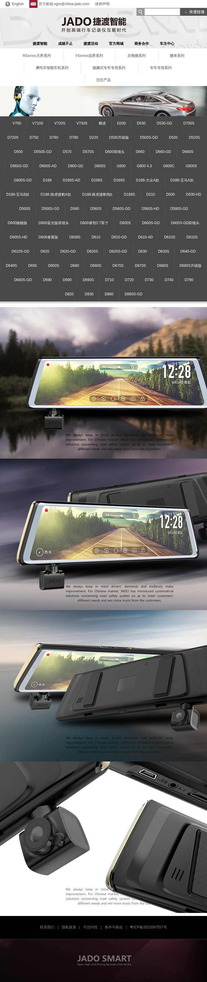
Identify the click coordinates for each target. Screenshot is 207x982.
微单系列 (177, 56)
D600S (125, 223)
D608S (74, 237)
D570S (88, 152)
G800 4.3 (144, 166)
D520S (194, 137)
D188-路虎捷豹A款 (56, 194)
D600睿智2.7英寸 (94, 223)
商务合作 (141, 43)
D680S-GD (23, 280)
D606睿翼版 (48, 237)
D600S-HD (18, 237)
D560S (95, 209)
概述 (102, 123)
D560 (75, 209)
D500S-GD (149, 137)
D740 (169, 280)
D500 (170, 194)
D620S (92, 251)
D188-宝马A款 (182, 180)
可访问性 (90, 927)
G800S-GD (22, 180)
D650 (32, 266)
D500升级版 (119, 137)
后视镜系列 (136, 56)
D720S (12, 137)
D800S (100, 166)
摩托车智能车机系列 (52, 68)
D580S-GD (179, 209)
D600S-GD (151, 223)
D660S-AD (48, 166)
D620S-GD (118, 251)
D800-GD (75, 166)
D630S (163, 251)
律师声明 (102, 4)
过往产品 (103, 80)
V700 (17, 123)
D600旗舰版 (18, 223)
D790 (189, 280)
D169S (119, 180)
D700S (189, 123)
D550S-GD (43, 152)
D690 (47, 280)
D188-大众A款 (147, 180)
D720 (129, 280)
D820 (69, 294)
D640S (11, 266)
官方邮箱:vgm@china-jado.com (59, 4)
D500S (24, 209)
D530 (141, 123)
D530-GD (164, 123)
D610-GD (119, 237)
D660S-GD (19, 166)
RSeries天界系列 (37, 56)
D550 (18, 152)
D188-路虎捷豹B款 (97, 194)
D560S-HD (150, 209)
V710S (37, 123)
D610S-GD (20, 251)
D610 (96, 237)
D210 (150, 194)
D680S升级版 (190, 266)
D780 (73, 137)
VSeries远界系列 (89, 56)
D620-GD (68, 251)
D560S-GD (121, 209)
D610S (169, 237)
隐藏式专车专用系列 (109, 68)
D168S (97, 180)
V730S (82, 123)
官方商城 (116, 43)
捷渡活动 (91, 43)
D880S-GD (134, 294)
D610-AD (145, 237)
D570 (67, 152)
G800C (168, 166)
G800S (191, 166)
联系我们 (47, 927)
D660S (187, 152)
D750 (34, 137)
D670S (118, 266)
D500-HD (193, 194)
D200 (121, 123)
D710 (109, 280)
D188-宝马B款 (17, 194)
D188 (47, 180)
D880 (109, 294)
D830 (89, 294)
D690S (88, 280)
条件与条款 (114, 927)
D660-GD (163, 152)
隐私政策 (69, 927)
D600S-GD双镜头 (185, 223)
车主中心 (167, 43)
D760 (54, 137)
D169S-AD (71, 180)
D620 (45, 251)
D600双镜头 (115, 152)
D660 (140, 152)
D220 (93, 137)
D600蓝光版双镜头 (53, 223)
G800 (121, 166)
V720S (59, 123)
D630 (142, 251)
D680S (162, 266)
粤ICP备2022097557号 (148, 927)
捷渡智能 (40, 43)
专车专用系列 (161, 68)
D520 (173, 137)
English (14, 4)
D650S (53, 266)
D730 (149, 280)
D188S (129, 194)
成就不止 (65, 43)
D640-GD (188, 251)
